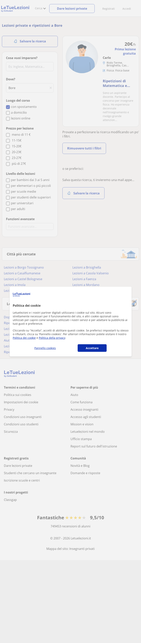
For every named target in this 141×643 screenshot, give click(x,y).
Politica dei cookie (24, 338)
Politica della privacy (52, 338)
